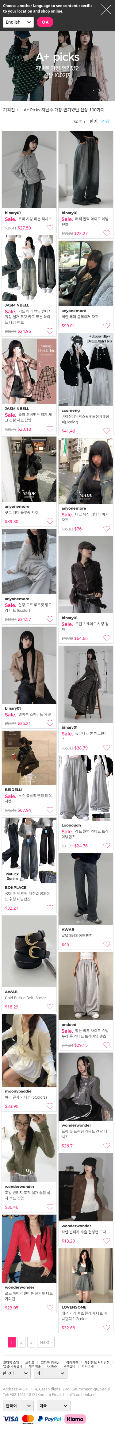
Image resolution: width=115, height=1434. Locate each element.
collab (52, 1366)
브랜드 (29, 1362)
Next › (46, 1342)
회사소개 (88, 1366)
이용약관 (72, 1362)
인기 (94, 121)
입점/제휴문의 (12, 1366)
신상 (106, 121)
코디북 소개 (11, 1362)
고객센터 (69, 1366)
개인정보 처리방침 (97, 1362)
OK (45, 22)
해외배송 (35, 1366)
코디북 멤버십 (50, 1362)
